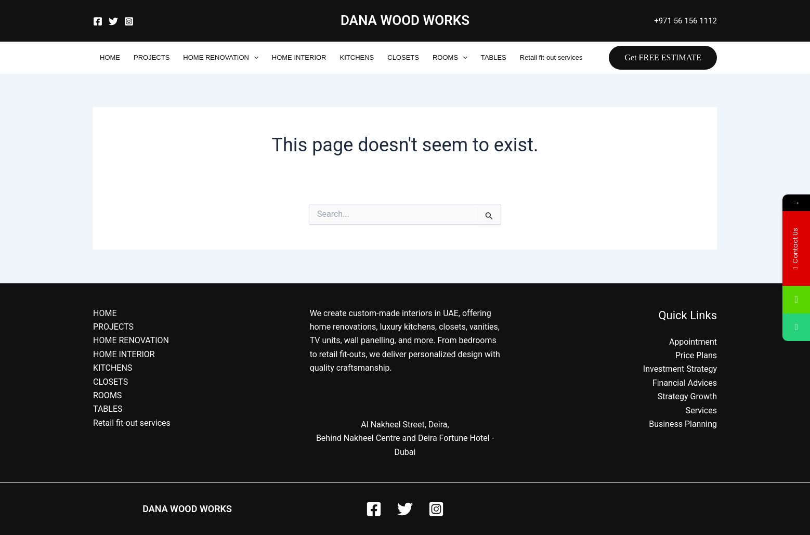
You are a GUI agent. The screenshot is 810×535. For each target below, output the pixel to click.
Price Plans (696, 355)
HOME (110, 57)
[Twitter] (113, 21)
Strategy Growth (687, 396)
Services (701, 410)
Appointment (693, 342)
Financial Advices (684, 383)
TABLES (493, 57)
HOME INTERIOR (299, 57)
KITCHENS (357, 57)
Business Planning (683, 424)
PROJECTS (151, 57)
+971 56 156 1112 (685, 20)
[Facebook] (97, 21)
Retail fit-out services (551, 57)
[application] (253, 57)
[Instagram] (129, 21)
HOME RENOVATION (220, 57)
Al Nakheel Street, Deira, (405, 424)
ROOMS (450, 57)
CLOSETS (403, 57)
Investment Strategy (680, 369)
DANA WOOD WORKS (405, 20)
